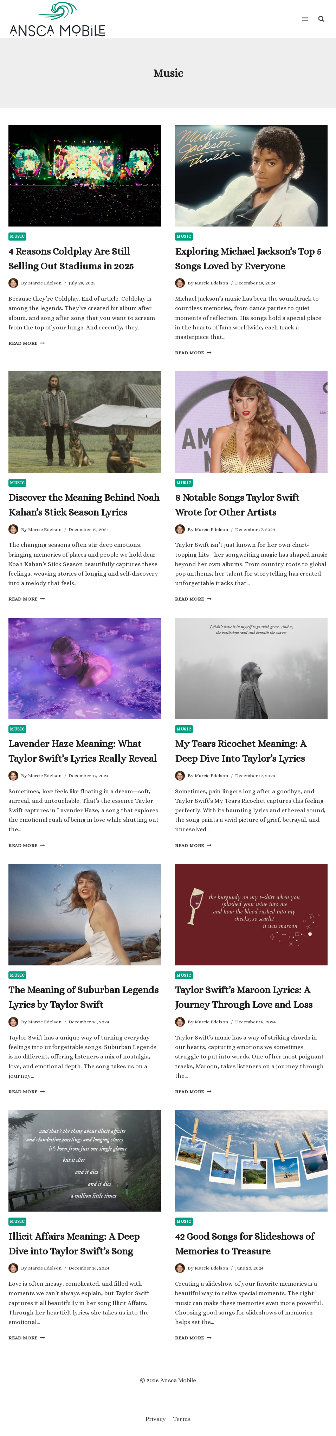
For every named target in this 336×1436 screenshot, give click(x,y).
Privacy (156, 1419)
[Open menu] (304, 18)
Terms (181, 1419)
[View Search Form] (321, 19)
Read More (26, 343)
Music (17, 236)
